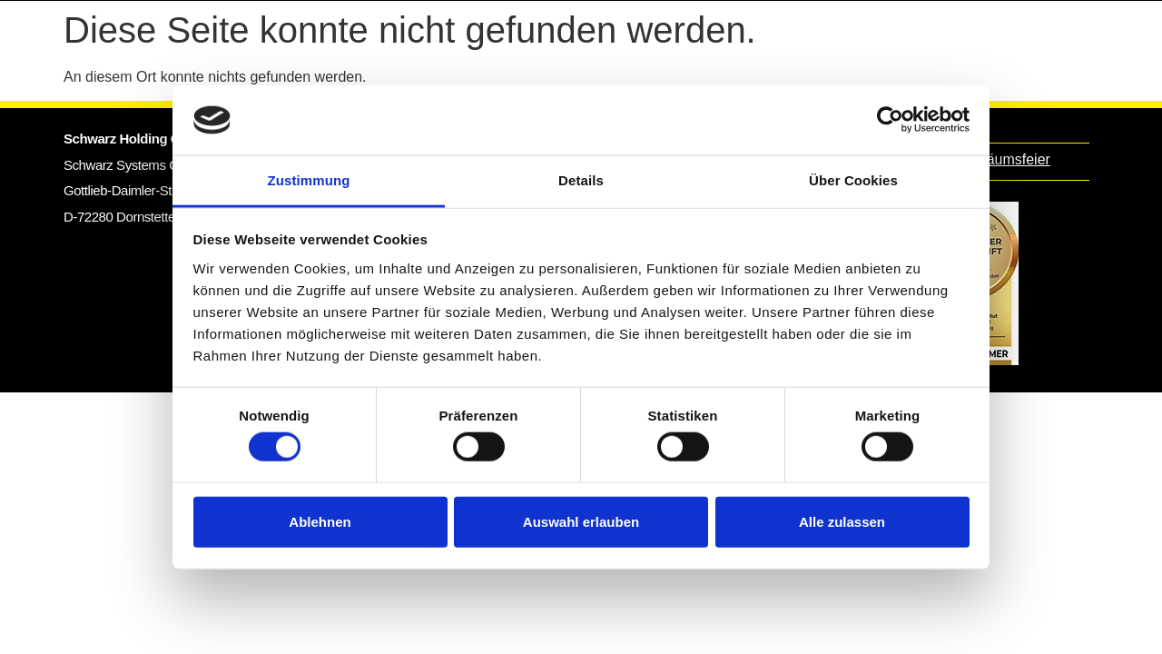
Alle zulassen (842, 521)
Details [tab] (581, 180)
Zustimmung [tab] (309, 180)
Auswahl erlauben (581, 521)
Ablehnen (319, 521)
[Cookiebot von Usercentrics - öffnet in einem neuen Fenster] (890, 120)
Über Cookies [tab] (853, 180)
